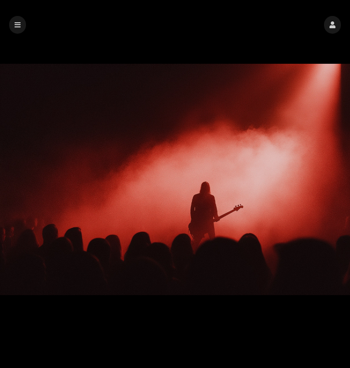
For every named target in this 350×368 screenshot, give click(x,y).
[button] (332, 25)
